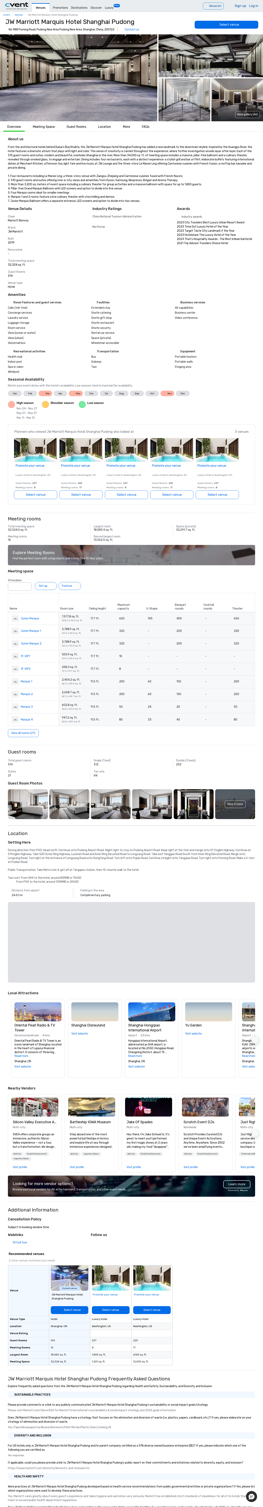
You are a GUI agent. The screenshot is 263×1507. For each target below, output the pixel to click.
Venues (41, 7)
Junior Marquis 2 (31, 643)
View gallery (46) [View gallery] (247, 114)
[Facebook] (102, 1244)
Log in (253, 6)
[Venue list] (213, 6)
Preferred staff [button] (248, 1154)
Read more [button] (21, 1056)
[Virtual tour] (17, 1242)
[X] (94, 1244)
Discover (96, 7)
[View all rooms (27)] (23, 733)
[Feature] (69, 586)
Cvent (6, 14)
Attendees (15, 580)
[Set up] (46, 586)
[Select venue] (226, 25)
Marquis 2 (27, 694)
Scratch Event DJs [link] (199, 1122)
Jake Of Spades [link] (140, 1122)
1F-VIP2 (26, 669)
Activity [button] (17, 1154)
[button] (78, 77)
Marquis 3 (27, 706)
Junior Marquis (30, 618)
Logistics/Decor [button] (21, 1158)
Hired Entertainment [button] (37, 1154)
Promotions (60, 7)
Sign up (240, 6)
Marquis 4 (27, 719)
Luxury (109, 7)
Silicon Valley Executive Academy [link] (35, 1122)
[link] (34, 1107)
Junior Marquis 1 (31, 631)
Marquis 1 (26, 681)
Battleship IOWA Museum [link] (90, 1122)
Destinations (79, 7)
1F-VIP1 (25, 656)
